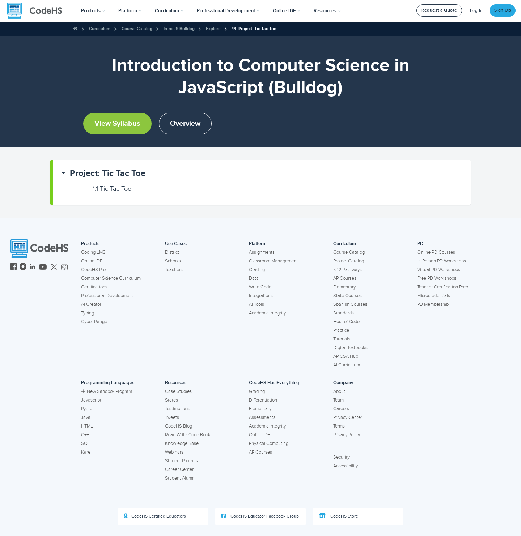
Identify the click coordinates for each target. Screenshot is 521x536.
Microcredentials (433, 296)
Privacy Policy (346, 435)
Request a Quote (439, 10)
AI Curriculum (346, 365)
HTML (87, 426)
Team (338, 400)
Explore (213, 28)
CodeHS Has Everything (274, 382)
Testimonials (177, 409)
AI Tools (256, 304)
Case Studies (178, 391)
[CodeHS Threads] (64, 267)
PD (420, 243)
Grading (257, 270)
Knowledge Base (182, 443)
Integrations (261, 296)
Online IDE (91, 261)
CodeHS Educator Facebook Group (260, 516)
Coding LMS (93, 252)
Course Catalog (137, 28)
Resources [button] (327, 11)
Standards (343, 313)
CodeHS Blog (178, 426)
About (339, 391)
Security (341, 457)
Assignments (262, 252)
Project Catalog (348, 261)
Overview (185, 123)
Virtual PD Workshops (438, 270)
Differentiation (263, 400)
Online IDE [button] (287, 11)
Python (88, 409)
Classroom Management (273, 261)
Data (254, 278)
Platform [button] (130, 11)
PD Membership (433, 304)
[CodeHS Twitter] (54, 267)
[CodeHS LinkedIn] (32, 267)
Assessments (262, 417)
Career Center (179, 469)
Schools (173, 261)
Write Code (260, 287)
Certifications (94, 287)
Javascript (91, 400)
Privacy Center (347, 417)
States (171, 400)
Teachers (174, 270)
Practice (341, 330)
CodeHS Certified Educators (155, 516)
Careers (341, 409)
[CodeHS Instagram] (23, 267)
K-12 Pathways (347, 270)
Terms (339, 426)
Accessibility (345, 466)
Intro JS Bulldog (179, 28)
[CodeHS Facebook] (13, 267)
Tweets (172, 417)
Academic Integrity (267, 313)
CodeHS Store (338, 516)
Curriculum (99, 28)
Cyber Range (94, 322)
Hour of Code (346, 322)
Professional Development (107, 296)
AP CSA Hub (345, 356)
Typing (87, 313)
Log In (476, 10)
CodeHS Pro (93, 270)
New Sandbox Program (106, 391)
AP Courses (344, 278)
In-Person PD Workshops (441, 261)
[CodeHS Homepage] (37, 11)
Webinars (174, 452)
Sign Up (502, 10)
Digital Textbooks (350, 348)
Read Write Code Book (188, 435)
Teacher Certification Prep (442, 287)
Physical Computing (268, 443)
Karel (86, 452)
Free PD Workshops (436, 278)
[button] (93, 11)
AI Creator (91, 304)
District (172, 252)
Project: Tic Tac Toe (107, 173)
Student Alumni (180, 478)
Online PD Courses (436, 252)
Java (85, 417)
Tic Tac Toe (112, 189)
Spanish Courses (350, 304)
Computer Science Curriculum (111, 278)
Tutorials (341, 339)
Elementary (344, 287)
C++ (85, 435)
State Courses (347, 296)
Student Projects (181, 461)
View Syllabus (117, 123)
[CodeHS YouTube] (43, 267)
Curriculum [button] (169, 11)
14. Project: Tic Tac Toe (254, 28)
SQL (85, 443)
